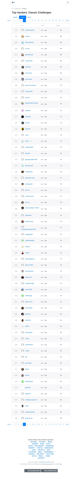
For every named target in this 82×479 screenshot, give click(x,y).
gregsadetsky (50, 446)
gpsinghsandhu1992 (31, 159)
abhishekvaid (29, 54)
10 (38, 20)
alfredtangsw (29, 381)
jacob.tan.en (29, 418)
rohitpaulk (33, 441)
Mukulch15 (28, 277)
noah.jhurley (28, 61)
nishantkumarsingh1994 (28, 229)
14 (52, 20)
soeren (34, 450)
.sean (26, 135)
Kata (29, 17)
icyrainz (27, 36)
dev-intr (27, 202)
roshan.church (29, 196)
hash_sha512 (40, 454)
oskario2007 (29, 91)
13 (49, 20)
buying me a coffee (45, 462)
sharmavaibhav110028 (32, 208)
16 (59, 20)
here (61, 464)
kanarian (39, 448)
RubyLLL (41, 456)
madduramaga (29, 283)
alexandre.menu (30, 178)
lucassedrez (28, 332)
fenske (42, 444)
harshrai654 (28, 308)
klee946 (27, 153)
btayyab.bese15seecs (31, 103)
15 (56, 20)
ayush (48, 450)
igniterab (27, 129)
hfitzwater (42, 441)
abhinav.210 (28, 302)
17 (63, 20)
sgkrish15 (28, 393)
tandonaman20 (29, 30)
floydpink (35, 444)
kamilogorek (29, 184)
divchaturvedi (29, 221)
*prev (9, 20)
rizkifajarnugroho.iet (31, 400)
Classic (24, 8)
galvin (27, 406)
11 (42, 20)
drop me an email (47, 464)
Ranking (17, 8)
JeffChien (28, 67)
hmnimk (50, 441)
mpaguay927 (29, 234)
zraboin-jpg (28, 295)
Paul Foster (28, 73)
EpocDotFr (32, 448)
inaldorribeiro (29, 344)
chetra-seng (50, 454)
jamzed (27, 123)
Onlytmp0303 (29, 147)
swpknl (40, 452)
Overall (15, 17)
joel (26, 357)
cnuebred (28, 116)
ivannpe (47, 456)
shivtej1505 (28, 289)
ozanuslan (31, 454)
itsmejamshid (29, 271)
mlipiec (27, 253)
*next (67, 20)
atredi (48, 444)
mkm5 (27, 141)
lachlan (27, 375)
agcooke (27, 387)
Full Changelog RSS (32, 471)
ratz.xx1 (27, 190)
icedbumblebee (29, 240)
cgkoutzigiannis (30, 259)
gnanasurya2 (29, 165)
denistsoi (28, 314)
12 (45, 20)
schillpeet (41, 458)
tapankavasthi (48, 448)
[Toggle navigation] (67, 2)
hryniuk (30, 446)
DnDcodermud (29, 42)
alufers (27, 326)
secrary (34, 456)
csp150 (27, 97)
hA (12, 8)
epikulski (27, 110)
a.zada (27, 338)
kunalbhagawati (49, 452)
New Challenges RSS (49, 471)
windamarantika (30, 412)
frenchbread (32, 452)
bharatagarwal (39, 446)
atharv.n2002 (29, 265)
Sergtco (27, 246)
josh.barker (28, 363)
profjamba (28, 215)
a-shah (27, 351)
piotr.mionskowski (30, 85)
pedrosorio (41, 450)
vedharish (28, 320)
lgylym (27, 369)
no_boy (27, 48)
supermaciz (28, 79)
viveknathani (29, 172)
